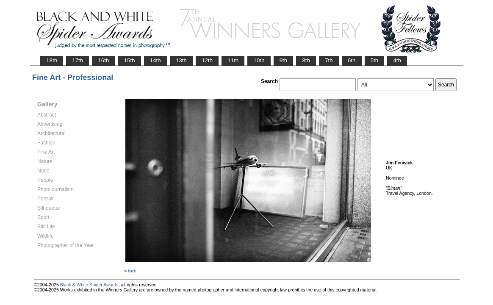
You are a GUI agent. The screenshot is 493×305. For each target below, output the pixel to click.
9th (283, 60)
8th (306, 60)
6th (351, 60)
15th (129, 60)
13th (181, 60)
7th (329, 60)
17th (77, 60)
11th (233, 60)
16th (103, 60)
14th (155, 60)
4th (397, 60)
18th (52, 60)
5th (374, 60)
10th (259, 60)
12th (207, 60)
